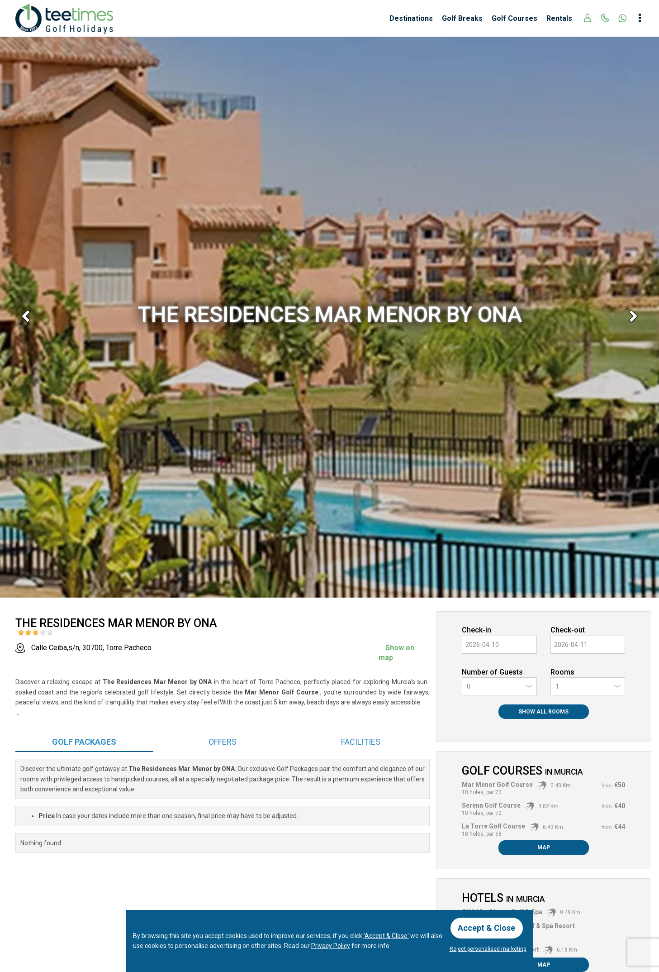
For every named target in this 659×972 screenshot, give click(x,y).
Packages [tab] (84, 742)
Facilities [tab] (360, 742)
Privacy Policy (330, 945)
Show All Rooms (543, 712)
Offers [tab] (223, 742)
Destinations (411, 18)
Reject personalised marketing (488, 949)
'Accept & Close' (386, 935)
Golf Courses (514, 18)
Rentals (559, 18)
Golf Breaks (462, 18)
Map (543, 847)
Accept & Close (487, 928)
